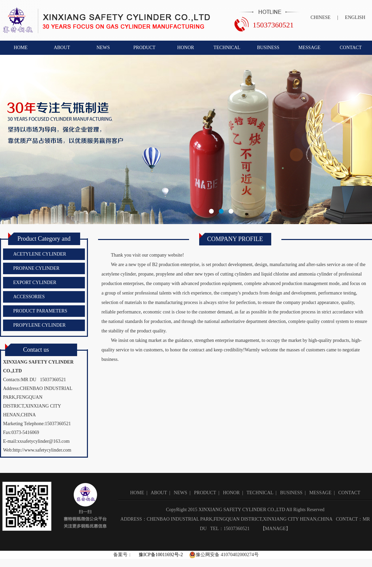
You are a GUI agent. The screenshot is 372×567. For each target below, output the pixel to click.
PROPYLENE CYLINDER (39, 325)
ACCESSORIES (29, 296)
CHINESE (320, 17)
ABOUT (62, 47)
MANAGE (275, 528)
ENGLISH (355, 17)
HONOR (185, 47)
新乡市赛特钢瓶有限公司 (186, 139)
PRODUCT (144, 47)
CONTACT (351, 47)
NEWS (103, 47)
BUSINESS (268, 47)
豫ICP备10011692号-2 (160, 554)
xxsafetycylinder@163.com (43, 441)
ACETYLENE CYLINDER (39, 254)
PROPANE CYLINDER (36, 268)
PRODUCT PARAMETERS (40, 310)
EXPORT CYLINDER (34, 282)
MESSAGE (309, 47)
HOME (20, 47)
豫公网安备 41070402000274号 (224, 554)
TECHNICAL (226, 47)
